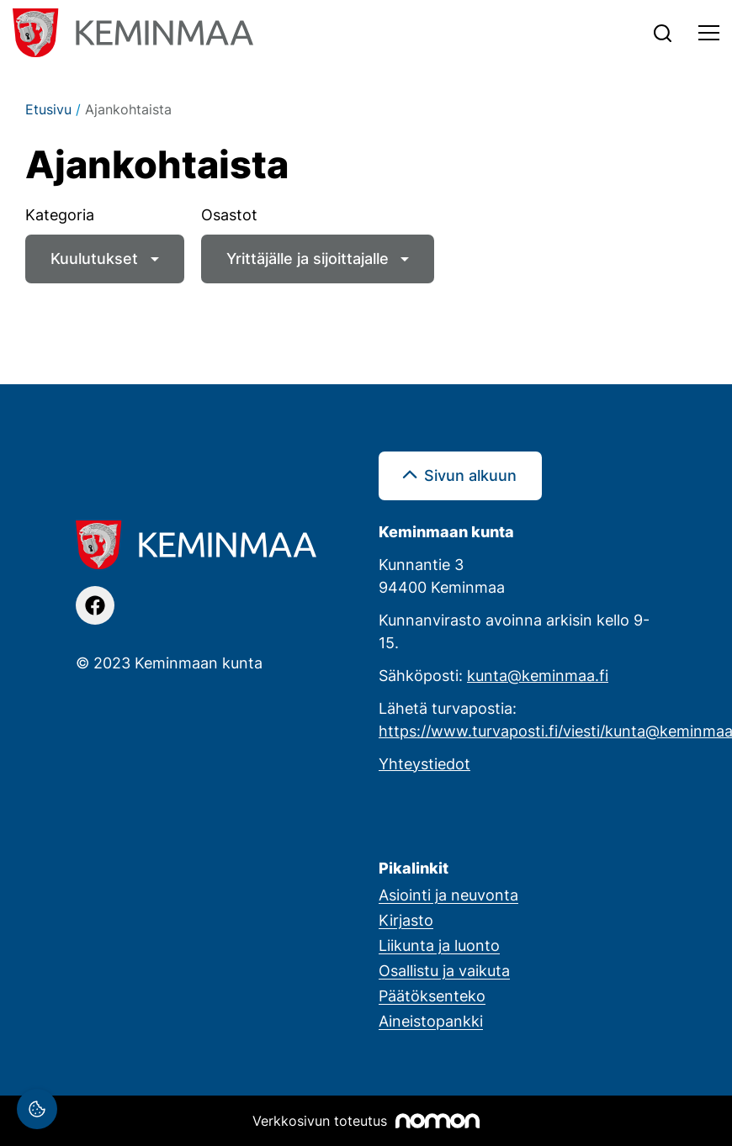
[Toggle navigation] (709, 33)
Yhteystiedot (424, 763)
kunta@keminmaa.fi (537, 675)
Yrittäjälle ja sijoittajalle (307, 258)
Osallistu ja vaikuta (444, 970)
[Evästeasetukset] (37, 1109)
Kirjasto (406, 919)
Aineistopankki (431, 1020)
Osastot (229, 214)
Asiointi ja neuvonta (448, 894)
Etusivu (48, 109)
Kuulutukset (94, 258)
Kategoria (59, 214)
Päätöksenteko (432, 995)
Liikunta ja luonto (439, 945)
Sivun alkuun (470, 475)
